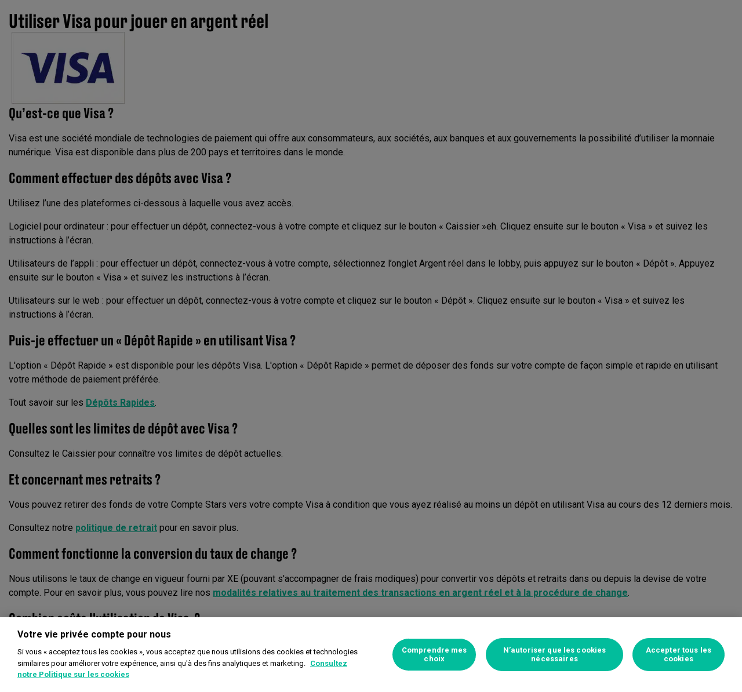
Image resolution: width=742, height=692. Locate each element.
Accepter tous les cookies (678, 655)
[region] (371, 654)
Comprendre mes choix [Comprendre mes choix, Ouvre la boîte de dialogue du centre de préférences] (434, 655)
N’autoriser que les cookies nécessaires (554, 655)
